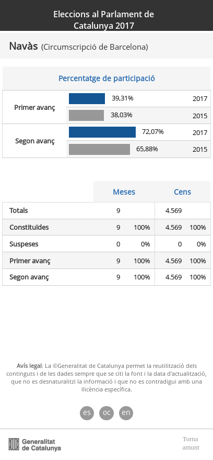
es (87, 412)
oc (107, 412)
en (126, 412)
